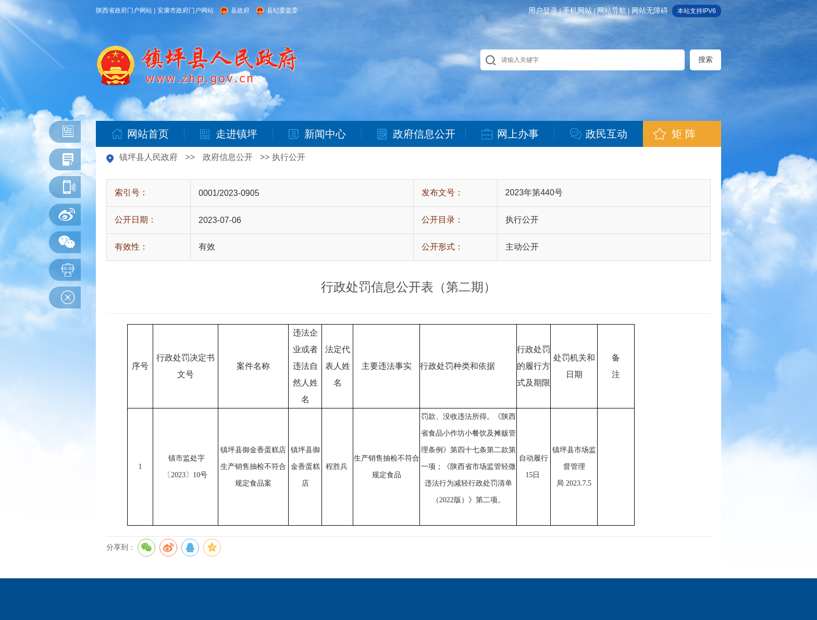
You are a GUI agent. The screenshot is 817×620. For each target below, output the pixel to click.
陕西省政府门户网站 (124, 10)
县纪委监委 (282, 10)
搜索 (705, 59)
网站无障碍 (650, 10)
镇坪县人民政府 (148, 157)
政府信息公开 (228, 157)
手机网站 (577, 10)
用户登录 (543, 10)
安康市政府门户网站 (185, 10)
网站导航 (611, 10)
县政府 (240, 10)
